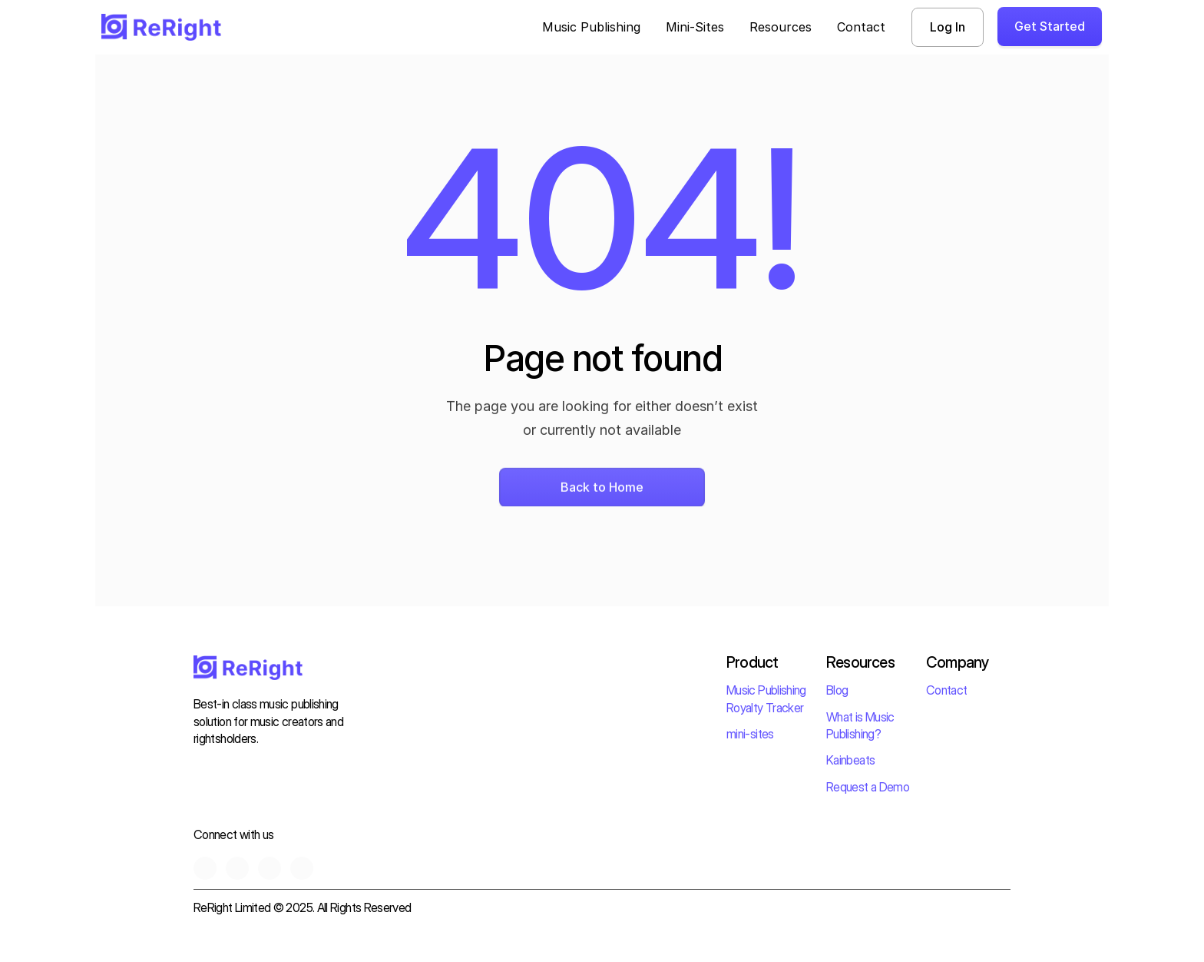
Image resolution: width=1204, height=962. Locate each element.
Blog (837, 690)
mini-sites (750, 733)
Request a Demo (867, 786)
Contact (947, 690)
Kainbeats (850, 760)
